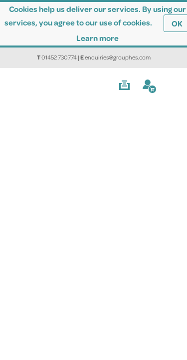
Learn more (97, 38)
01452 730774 (59, 57)
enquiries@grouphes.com (118, 57)
